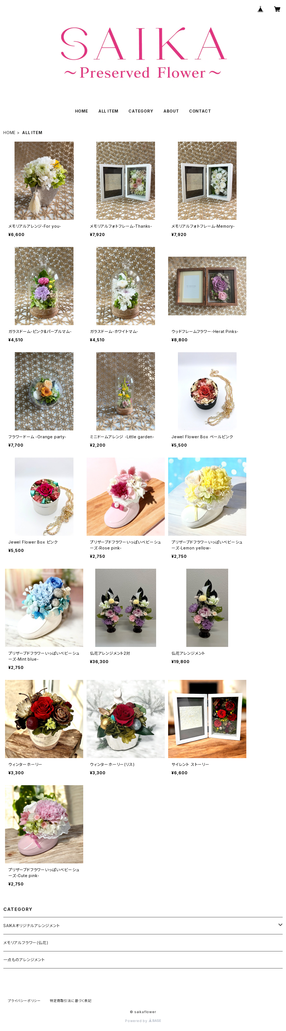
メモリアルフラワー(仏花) (25, 942)
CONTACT (200, 111)
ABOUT (171, 111)
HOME (81, 111)
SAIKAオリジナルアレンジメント (31, 925)
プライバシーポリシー (24, 1001)
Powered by (143, 1021)
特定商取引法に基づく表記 (71, 1001)
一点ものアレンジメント (24, 959)
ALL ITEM (108, 111)
